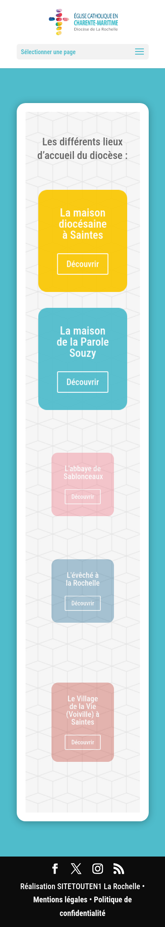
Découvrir (82, 263)
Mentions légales (60, 899)
